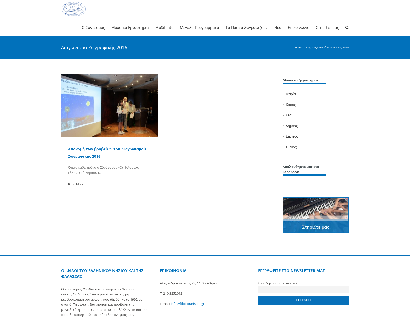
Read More (76, 184)
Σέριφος (292, 136)
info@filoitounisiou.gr (187, 303)
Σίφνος (291, 147)
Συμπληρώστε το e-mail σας (278, 283)
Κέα (289, 115)
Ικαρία (291, 93)
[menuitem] (96, 27)
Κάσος (291, 104)
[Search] (347, 27)
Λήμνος (292, 125)
